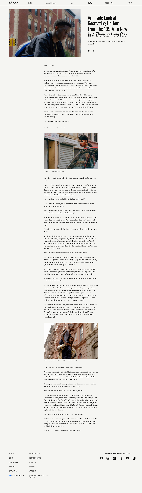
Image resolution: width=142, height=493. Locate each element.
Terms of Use (12, 466)
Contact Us (32, 462)
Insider (11, 458)
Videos (72, 2)
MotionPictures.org (35, 458)
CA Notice (32, 466)
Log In (130, 2)
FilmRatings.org (13, 462)
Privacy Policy (13, 471)
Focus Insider (50, 2)
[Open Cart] (112, 3)
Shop (107, 2)
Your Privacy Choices (17, 475)
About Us (11, 453)
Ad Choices (32, 471)
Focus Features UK (34, 453)
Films (30, 2)
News (90, 2)
